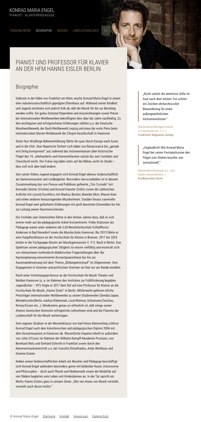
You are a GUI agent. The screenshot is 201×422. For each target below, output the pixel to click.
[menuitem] (21, 30)
